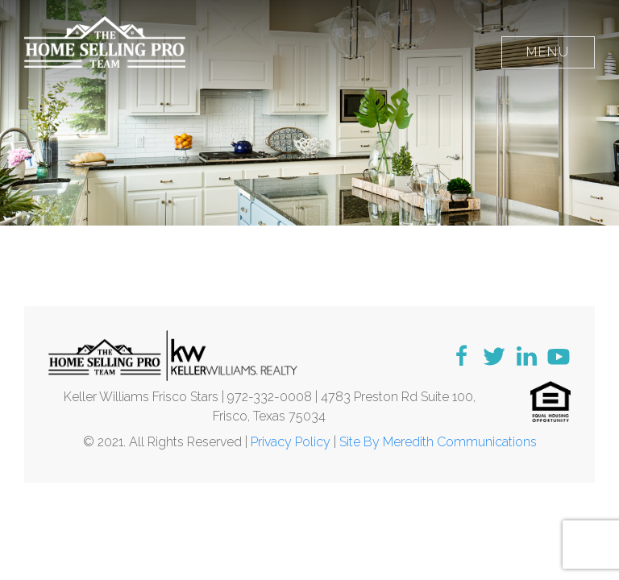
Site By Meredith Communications (438, 442)
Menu (548, 52)
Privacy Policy (290, 442)
